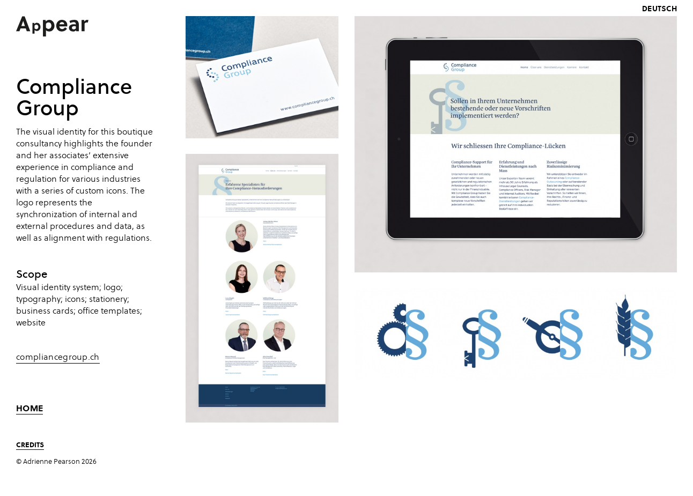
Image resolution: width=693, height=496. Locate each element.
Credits (30, 444)
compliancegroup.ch (58, 357)
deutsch (659, 8)
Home (29, 408)
